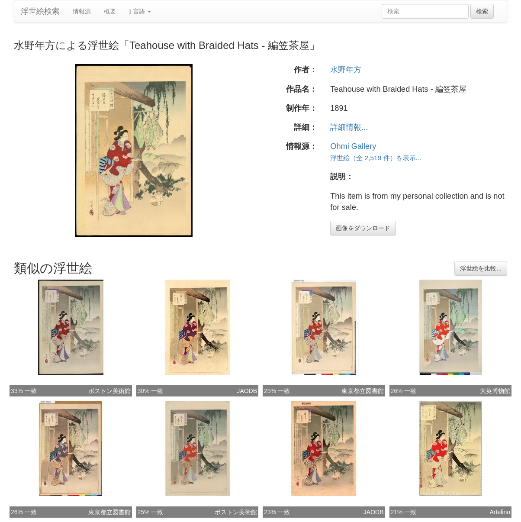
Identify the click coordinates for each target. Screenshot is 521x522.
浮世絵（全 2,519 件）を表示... (375, 157)
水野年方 (345, 69)
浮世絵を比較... (481, 268)
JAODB (247, 390)
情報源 (82, 11)
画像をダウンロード (363, 228)
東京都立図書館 (362, 390)
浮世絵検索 (40, 11)
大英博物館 (495, 390)
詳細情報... (349, 127)
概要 (110, 11)
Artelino (500, 512)
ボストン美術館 (109, 390)
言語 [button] (140, 11)
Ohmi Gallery (353, 146)
